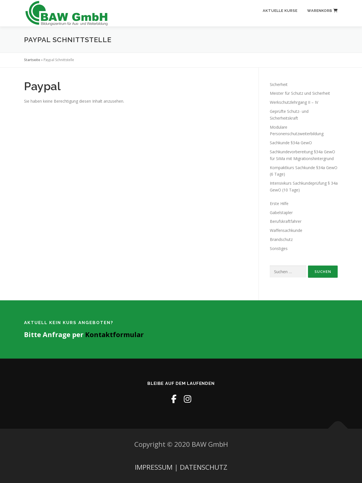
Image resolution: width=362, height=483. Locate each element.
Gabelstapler (281, 212)
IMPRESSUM (154, 467)
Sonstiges (279, 248)
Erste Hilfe (279, 203)
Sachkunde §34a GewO (291, 142)
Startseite (32, 59)
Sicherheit (279, 84)
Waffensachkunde (286, 230)
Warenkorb (322, 10)
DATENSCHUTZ (203, 467)
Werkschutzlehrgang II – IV (294, 102)
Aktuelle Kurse (280, 10)
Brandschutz (281, 239)
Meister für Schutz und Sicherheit (300, 93)
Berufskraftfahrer (285, 221)
